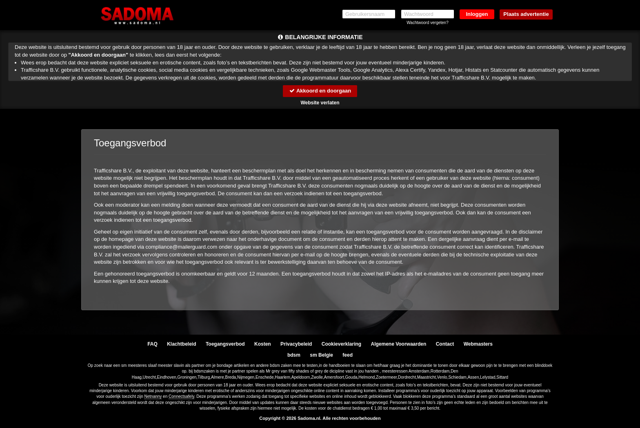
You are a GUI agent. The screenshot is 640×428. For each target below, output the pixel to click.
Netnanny (153, 396)
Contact (445, 344)
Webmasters (478, 344)
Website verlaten (319, 103)
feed (347, 355)
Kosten (262, 344)
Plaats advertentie (526, 14)
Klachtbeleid (181, 344)
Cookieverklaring (341, 344)
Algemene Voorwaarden (398, 344)
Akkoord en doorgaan (320, 91)
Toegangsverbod (225, 344)
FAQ (152, 344)
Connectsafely (181, 396)
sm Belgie (321, 355)
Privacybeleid (296, 344)
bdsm (293, 355)
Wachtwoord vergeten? (427, 22)
